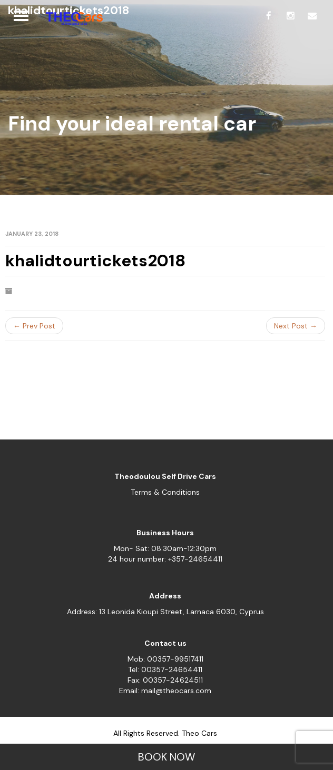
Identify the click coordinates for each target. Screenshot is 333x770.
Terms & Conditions (165, 492)
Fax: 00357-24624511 (165, 680)
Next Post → (295, 325)
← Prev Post (34, 325)
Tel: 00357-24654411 (165, 669)
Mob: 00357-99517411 (165, 659)
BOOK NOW (166, 757)
